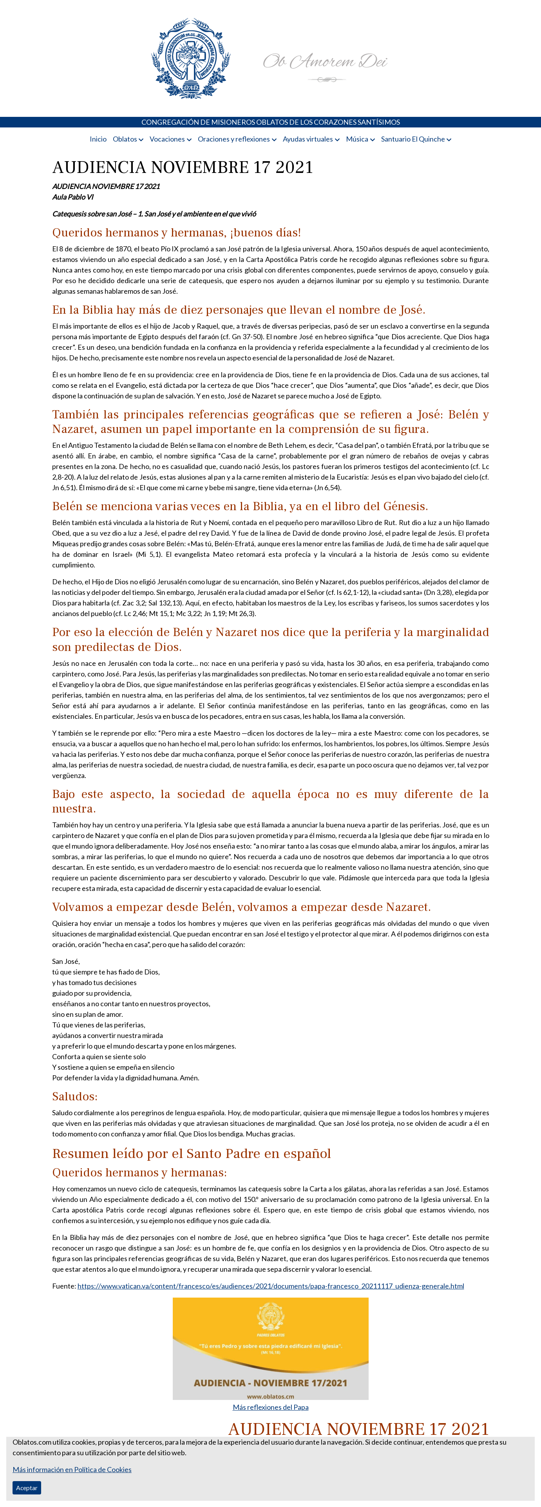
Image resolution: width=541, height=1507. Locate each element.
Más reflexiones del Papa (271, 1407)
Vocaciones (167, 139)
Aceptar (27, 1487)
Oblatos (125, 139)
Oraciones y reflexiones (234, 139)
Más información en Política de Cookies (72, 1469)
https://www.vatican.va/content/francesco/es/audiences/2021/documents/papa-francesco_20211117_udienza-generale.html (271, 1286)
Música (357, 139)
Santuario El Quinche (413, 139)
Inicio (98, 139)
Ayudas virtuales (308, 139)
